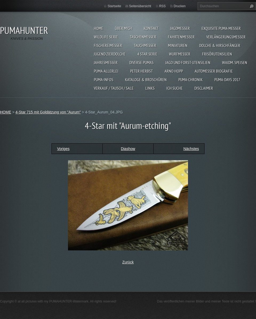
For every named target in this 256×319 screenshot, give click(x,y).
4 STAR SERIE (147, 54)
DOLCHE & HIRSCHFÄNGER (219, 45)
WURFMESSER (179, 54)
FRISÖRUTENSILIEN (217, 54)
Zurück (128, 262)
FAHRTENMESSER (181, 37)
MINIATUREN (177, 45)
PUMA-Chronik (190, 79)
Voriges (63, 149)
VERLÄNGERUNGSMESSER (226, 37)
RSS (162, 6)
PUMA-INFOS (103, 79)
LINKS (150, 88)
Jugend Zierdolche (110, 54)
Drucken (180, 6)
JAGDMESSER (180, 28)
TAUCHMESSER (145, 45)
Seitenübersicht (140, 6)
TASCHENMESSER (143, 37)
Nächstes (191, 149)
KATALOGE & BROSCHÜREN (146, 79)
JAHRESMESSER (106, 62)
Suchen (251, 6)
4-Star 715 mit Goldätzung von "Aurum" (48, 112)
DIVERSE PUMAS (141, 62)
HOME (98, 28)
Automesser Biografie (214, 71)
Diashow (128, 149)
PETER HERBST (141, 71)
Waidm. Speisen (234, 62)
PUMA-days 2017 (227, 79)
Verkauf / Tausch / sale (114, 88)
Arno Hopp (174, 71)
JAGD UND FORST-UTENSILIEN (187, 62)
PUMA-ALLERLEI (106, 71)
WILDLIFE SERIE (106, 37)
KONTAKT (151, 28)
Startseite (114, 6)
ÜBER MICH (123, 28)
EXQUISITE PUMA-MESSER (221, 28)
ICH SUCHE (174, 88)
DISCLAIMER (203, 88)
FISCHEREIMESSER (108, 45)
